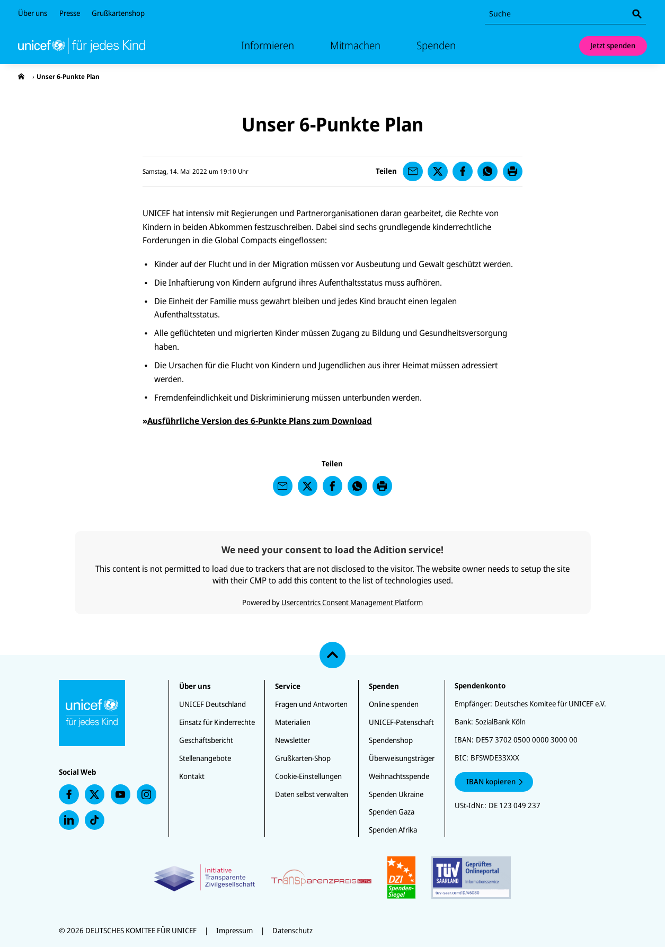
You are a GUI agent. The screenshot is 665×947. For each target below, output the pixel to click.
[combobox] (565, 14)
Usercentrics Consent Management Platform (352, 602)
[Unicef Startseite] (81, 45)
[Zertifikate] (332, 877)
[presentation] (21, 76)
